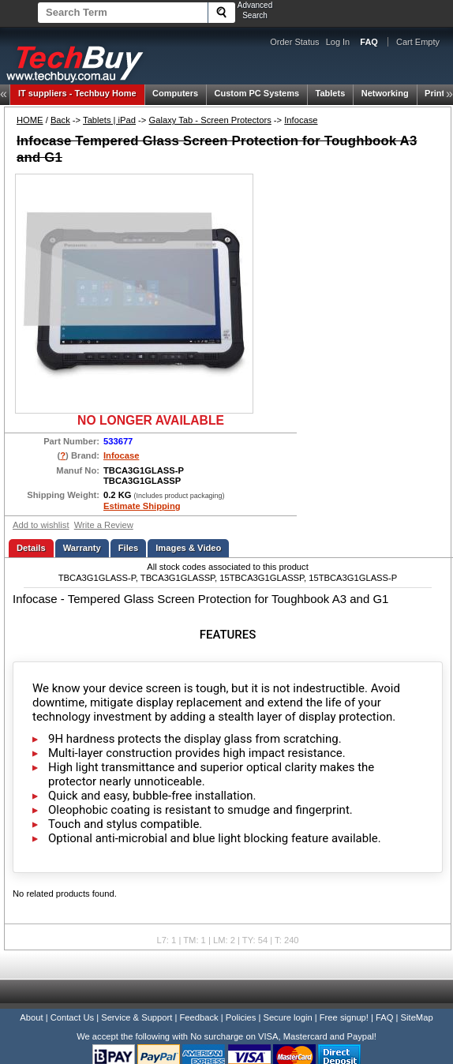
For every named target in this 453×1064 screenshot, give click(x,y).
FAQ (384, 1017)
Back (60, 120)
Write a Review (103, 525)
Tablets (331, 93)
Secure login (287, 1017)
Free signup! (344, 1017)
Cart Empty (418, 42)
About (31, 1017)
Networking (385, 93)
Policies (241, 1017)
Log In (338, 42)
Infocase (300, 120)
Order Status (294, 42)
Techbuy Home (77, 93)
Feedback (198, 1017)
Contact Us (72, 1017)
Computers (175, 93)
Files (128, 548)
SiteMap (417, 1017)
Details (31, 548)
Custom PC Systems (257, 93)
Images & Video (188, 548)
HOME (30, 120)
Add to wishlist (41, 525)
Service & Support (136, 1017)
